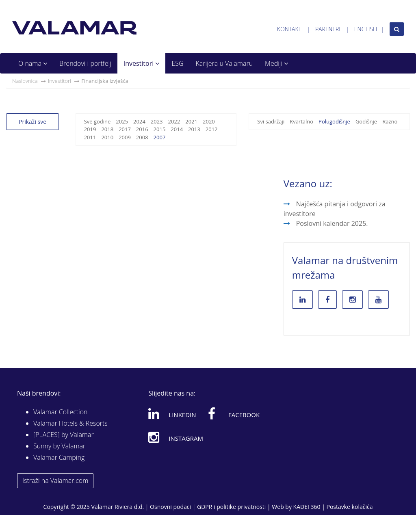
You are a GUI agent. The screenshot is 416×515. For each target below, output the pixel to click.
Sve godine (97, 121)
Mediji (276, 63)
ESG (177, 63)
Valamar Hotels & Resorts (70, 423)
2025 (122, 121)
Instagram (175, 437)
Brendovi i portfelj (85, 63)
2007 (160, 137)
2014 (177, 129)
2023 (157, 121)
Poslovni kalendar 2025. (332, 223)
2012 (212, 129)
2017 (125, 129)
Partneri (327, 29)
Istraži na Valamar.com (55, 480)
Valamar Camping (58, 457)
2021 (191, 121)
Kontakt (289, 29)
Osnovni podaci (170, 507)
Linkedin (172, 413)
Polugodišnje (334, 121)
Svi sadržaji (270, 121)
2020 (209, 121)
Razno (389, 121)
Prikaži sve (32, 122)
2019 (90, 129)
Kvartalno (301, 121)
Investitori (142, 63)
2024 (139, 121)
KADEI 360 (307, 507)
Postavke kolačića (349, 507)
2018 (107, 129)
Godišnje (366, 121)
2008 (142, 137)
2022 (174, 121)
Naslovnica (25, 80)
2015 (160, 129)
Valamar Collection (60, 411)
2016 (142, 129)
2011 (90, 137)
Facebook (234, 413)
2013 (194, 129)
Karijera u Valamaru (224, 63)
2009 (125, 137)
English (365, 29)
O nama (32, 63)
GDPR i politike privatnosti (231, 507)
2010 (107, 137)
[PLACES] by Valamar (63, 434)
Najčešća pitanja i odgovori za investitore (335, 208)
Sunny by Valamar (59, 445)
